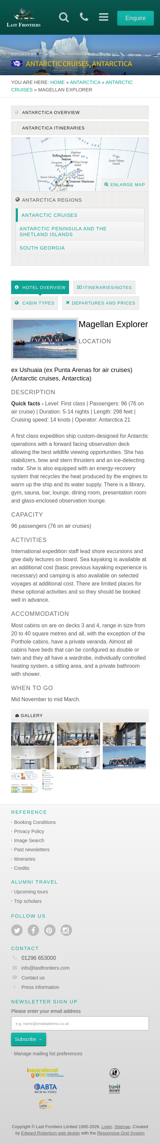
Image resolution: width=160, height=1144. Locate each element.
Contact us (33, 977)
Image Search (29, 840)
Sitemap (122, 1126)
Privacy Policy (29, 831)
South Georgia (42, 248)
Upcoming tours (31, 891)
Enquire (135, 18)
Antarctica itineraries (53, 128)
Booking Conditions (35, 822)
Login (107, 1126)
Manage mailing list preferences (48, 1053)
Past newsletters (32, 849)
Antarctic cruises (49, 215)
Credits (22, 868)
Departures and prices (100, 303)
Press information (40, 987)
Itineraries (24, 859)
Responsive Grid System (121, 1133)
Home (57, 82)
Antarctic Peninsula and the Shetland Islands (63, 231)
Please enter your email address (46, 1011)
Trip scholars (28, 901)
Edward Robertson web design (50, 1133)
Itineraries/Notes (104, 287)
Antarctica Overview (47, 112)
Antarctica (85, 82)
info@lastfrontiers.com (40, 968)
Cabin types (35, 303)
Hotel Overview (40, 287)
